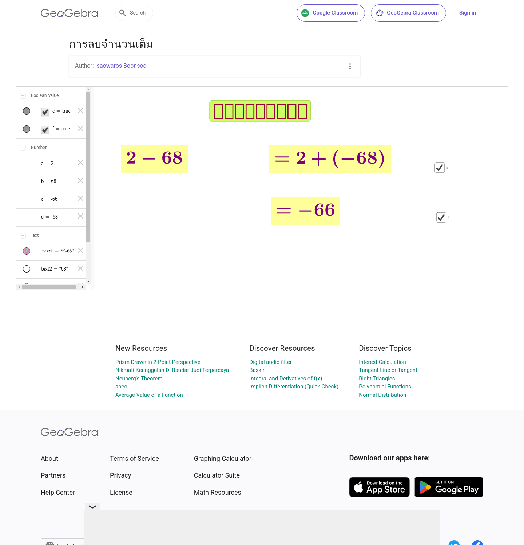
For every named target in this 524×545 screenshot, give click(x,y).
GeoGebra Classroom (407, 13)
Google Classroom (329, 13)
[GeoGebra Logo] (69, 13)
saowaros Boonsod (122, 65)
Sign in (467, 12)
